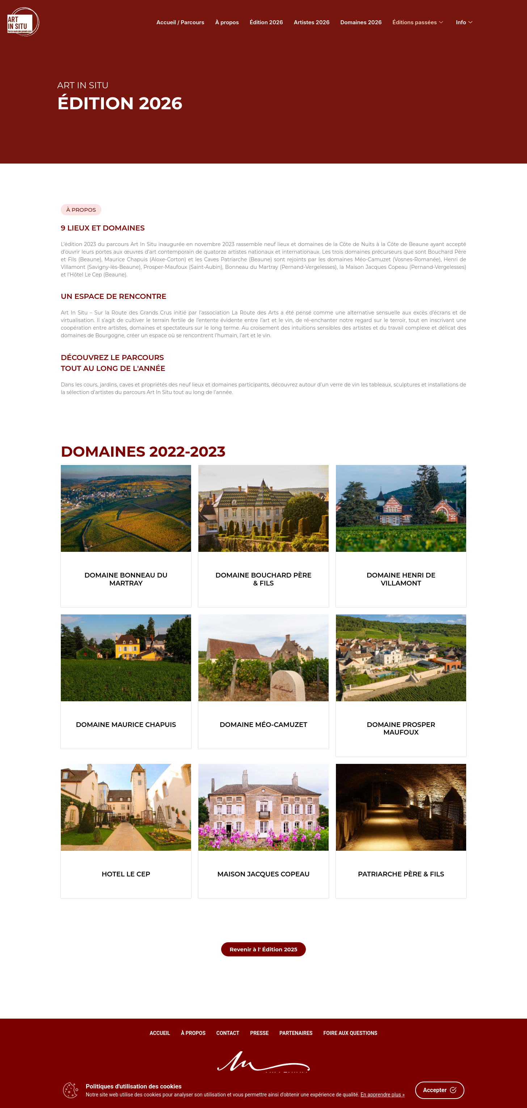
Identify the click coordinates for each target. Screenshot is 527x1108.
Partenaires (295, 1033)
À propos (227, 22)
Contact (227, 1033)
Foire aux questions (351, 1033)
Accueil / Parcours (180, 22)
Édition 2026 (266, 22)
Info (464, 22)
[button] (81, 209)
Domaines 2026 (361, 22)
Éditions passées (418, 22)
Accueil (160, 1033)
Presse (259, 1033)
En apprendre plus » (383, 1095)
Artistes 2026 (312, 22)
